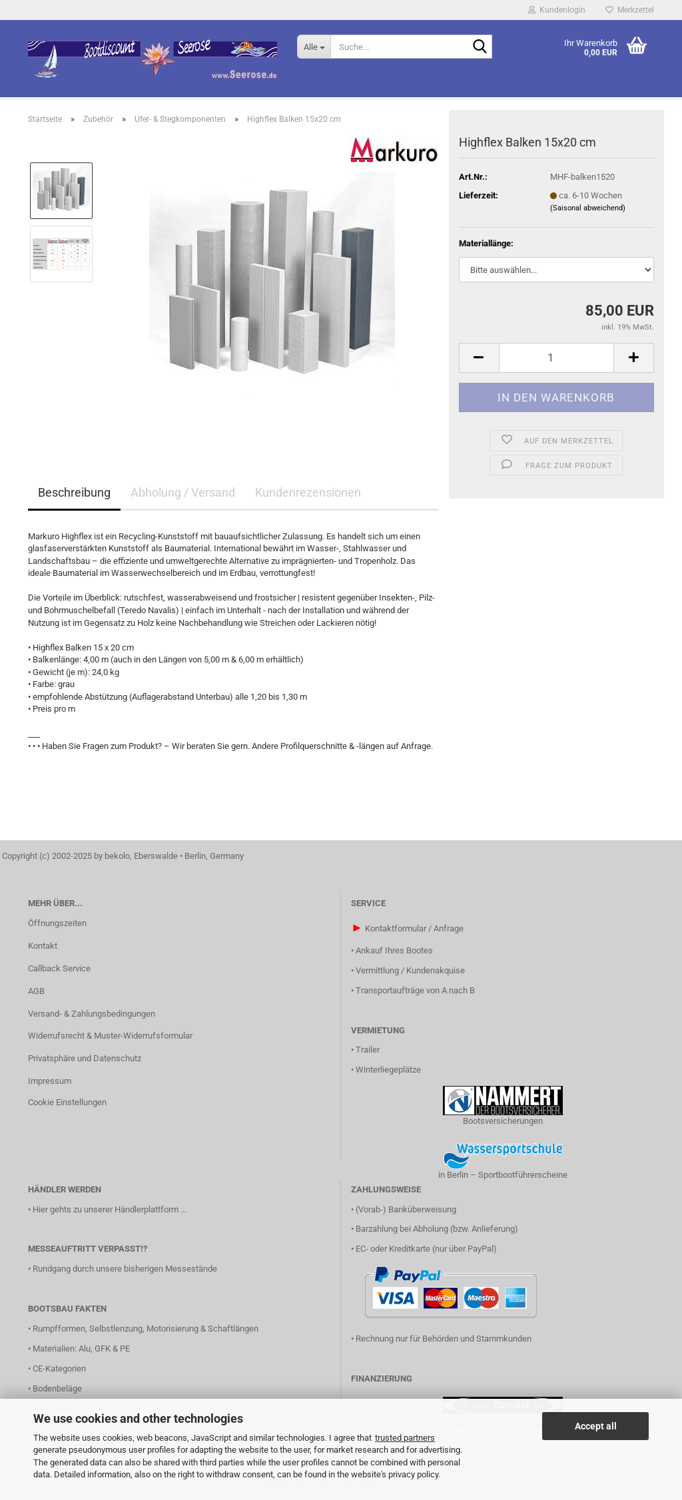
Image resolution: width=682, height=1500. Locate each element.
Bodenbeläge (57, 1388)
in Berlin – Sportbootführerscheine (502, 1175)
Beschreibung (74, 492)
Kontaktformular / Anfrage (414, 928)
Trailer (368, 1050)
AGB (36, 991)
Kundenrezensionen (308, 492)
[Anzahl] (556, 358)
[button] (479, 358)
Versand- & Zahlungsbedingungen (91, 1014)
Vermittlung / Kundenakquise (410, 970)
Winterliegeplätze (388, 1070)
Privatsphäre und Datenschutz (84, 1058)
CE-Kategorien (59, 1369)
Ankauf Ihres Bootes (394, 950)
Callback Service (59, 968)
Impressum (49, 1081)
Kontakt (42, 946)
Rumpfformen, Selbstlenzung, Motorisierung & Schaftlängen (145, 1329)
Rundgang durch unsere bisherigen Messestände (125, 1269)
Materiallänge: (486, 243)
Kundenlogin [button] (556, 10)
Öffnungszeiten (57, 923)
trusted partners (405, 1438)
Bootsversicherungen (503, 1121)
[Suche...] (313, 47)
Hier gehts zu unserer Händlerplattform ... (109, 1209)
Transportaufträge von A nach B (415, 990)
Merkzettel (629, 10)
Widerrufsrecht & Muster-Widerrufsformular (110, 1036)
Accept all (596, 1426)
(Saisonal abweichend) (587, 208)
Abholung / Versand (183, 492)
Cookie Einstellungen (67, 1102)
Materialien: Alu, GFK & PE (81, 1349)
